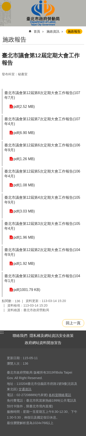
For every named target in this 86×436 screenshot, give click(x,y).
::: (2, 332)
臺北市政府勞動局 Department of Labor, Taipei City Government (43, 13)
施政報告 (74, 31)
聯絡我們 (20, 336)
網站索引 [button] (6, 6)
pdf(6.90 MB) (24, 133)
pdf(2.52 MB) (24, 107)
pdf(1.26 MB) (24, 159)
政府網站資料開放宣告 (43, 343)
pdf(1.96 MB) (24, 237)
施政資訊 (53, 31)
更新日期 (13, 358)
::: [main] (5, 29)
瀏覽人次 (13, 363)
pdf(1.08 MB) (24, 185)
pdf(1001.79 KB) (27, 290)
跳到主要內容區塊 (2, 2)
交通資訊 (25, 389)
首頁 (37, 31)
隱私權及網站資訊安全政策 (52, 336)
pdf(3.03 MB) (24, 211)
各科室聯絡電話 (60, 395)
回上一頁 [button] (73, 323)
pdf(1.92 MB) (24, 264)
